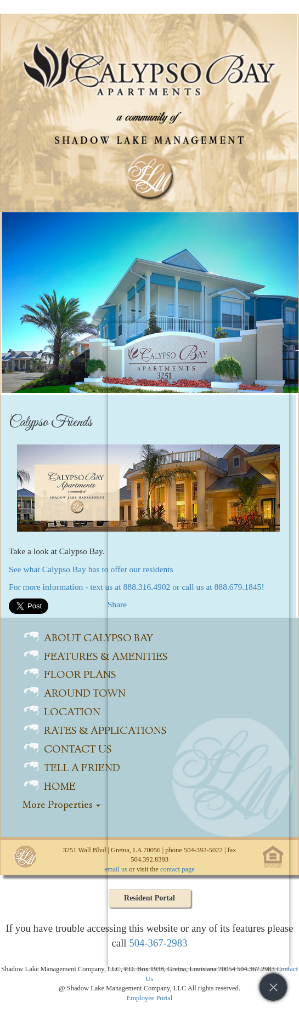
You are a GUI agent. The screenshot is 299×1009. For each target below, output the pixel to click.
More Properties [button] (61, 806)
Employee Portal (150, 998)
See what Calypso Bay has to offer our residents (91, 569)
